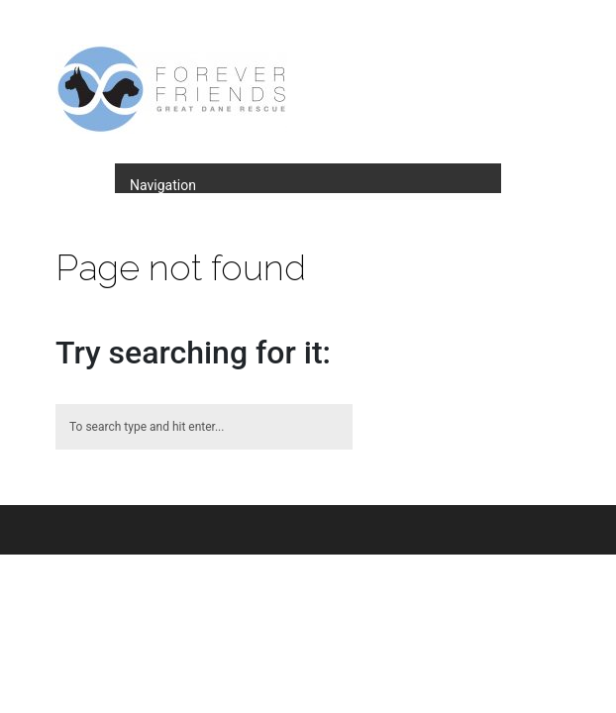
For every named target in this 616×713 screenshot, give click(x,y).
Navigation (163, 185)
